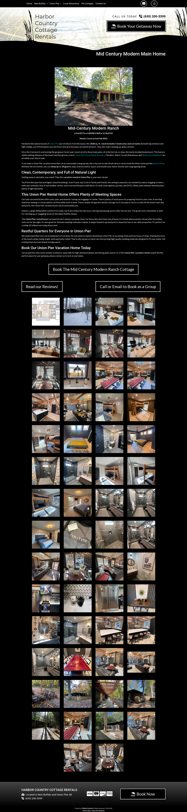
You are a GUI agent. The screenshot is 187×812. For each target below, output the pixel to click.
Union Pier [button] (55, 3)
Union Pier (54, 143)
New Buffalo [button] (40, 3)
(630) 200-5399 (155, 16)
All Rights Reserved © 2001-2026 (102, 808)
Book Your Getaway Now (136, 26)
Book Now (143, 794)
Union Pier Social (82, 155)
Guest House (158, 163)
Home (29, 3)
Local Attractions (71, 3)
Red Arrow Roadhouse (152, 155)
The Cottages (87, 3)
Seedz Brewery (97, 155)
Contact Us (101, 3)
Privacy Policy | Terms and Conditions (93, 811)
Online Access (87, 809)
